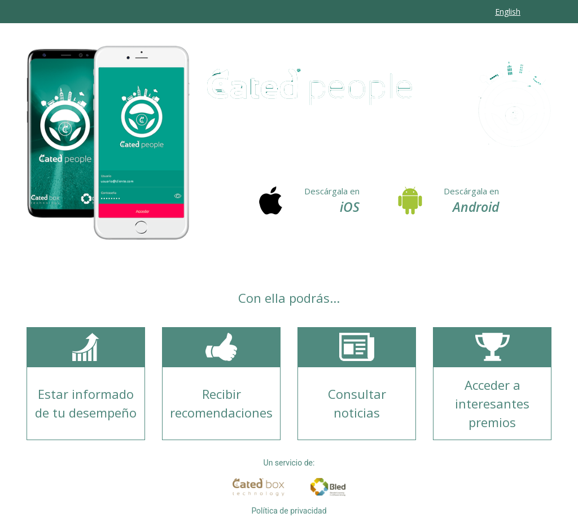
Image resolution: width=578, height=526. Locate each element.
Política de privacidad (288, 510)
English (507, 11)
